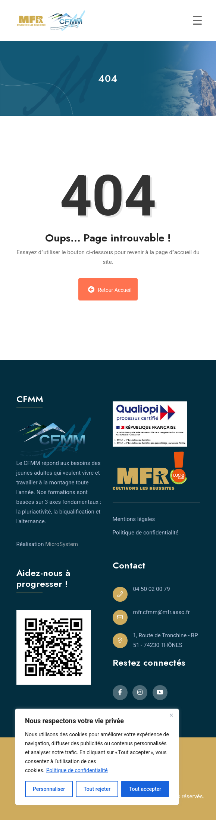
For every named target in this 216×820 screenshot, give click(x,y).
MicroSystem (61, 544)
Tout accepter (145, 789)
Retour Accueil (109, 289)
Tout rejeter (97, 789)
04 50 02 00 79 (151, 589)
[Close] (171, 714)
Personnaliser (49, 789)
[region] (97, 757)
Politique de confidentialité (77, 770)
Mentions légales (134, 519)
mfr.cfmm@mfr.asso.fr (161, 612)
